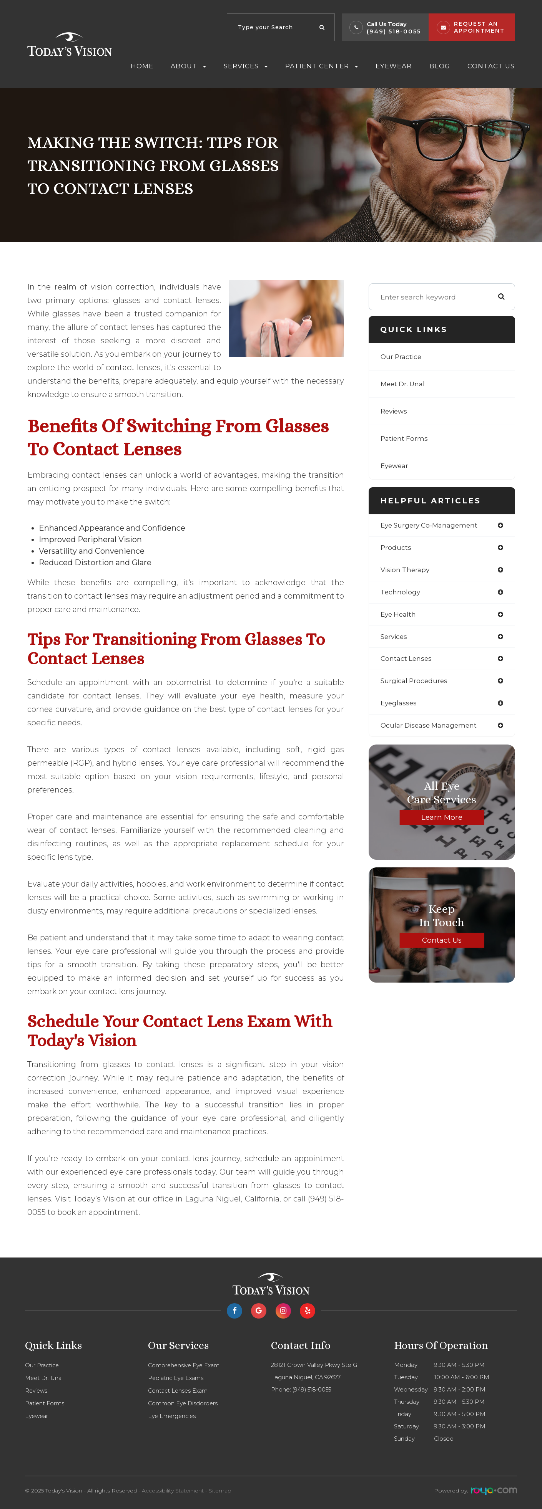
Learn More (441, 821)
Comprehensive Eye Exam (185, 1365)
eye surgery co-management (432, 525)
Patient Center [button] (321, 66)
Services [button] (246, 66)
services (395, 638)
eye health (399, 616)
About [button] (188, 66)
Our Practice (402, 356)
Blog (439, 66)
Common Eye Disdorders (183, 1403)
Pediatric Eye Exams (177, 1378)
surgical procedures (415, 684)
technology (401, 593)
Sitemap (220, 1490)
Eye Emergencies (173, 1416)
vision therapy (406, 570)
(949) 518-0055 (394, 31)
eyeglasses (400, 706)
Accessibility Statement (173, 1490)
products (396, 548)
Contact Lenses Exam (179, 1390)
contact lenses (407, 661)
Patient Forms (405, 438)
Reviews (395, 411)
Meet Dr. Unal (404, 384)
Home (142, 66)
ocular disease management (431, 729)
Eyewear (394, 66)
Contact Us (491, 66)
